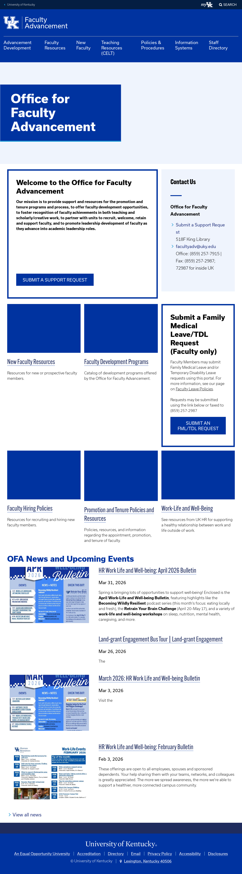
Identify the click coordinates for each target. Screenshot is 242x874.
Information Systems (186, 45)
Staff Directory (218, 45)
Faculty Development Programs (116, 362)
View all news (27, 814)
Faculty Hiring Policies (29, 508)
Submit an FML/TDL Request (198, 425)
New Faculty (83, 45)
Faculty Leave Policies (194, 389)
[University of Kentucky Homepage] (121, 844)
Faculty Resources (55, 45)
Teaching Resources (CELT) (111, 48)
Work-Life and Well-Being (187, 508)
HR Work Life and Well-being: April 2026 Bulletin (147, 571)
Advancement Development (18, 45)
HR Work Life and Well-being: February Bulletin (146, 747)
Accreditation (89, 854)
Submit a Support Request (55, 280)
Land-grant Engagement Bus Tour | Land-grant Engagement (161, 639)
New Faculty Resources (31, 362)
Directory (116, 854)
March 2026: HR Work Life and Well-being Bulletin (149, 678)
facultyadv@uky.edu (196, 246)
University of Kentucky (21, 4)
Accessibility (190, 854)
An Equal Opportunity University (42, 854)
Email (135, 854)
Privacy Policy (160, 854)
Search (230, 5)
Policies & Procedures (152, 45)
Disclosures (218, 854)
